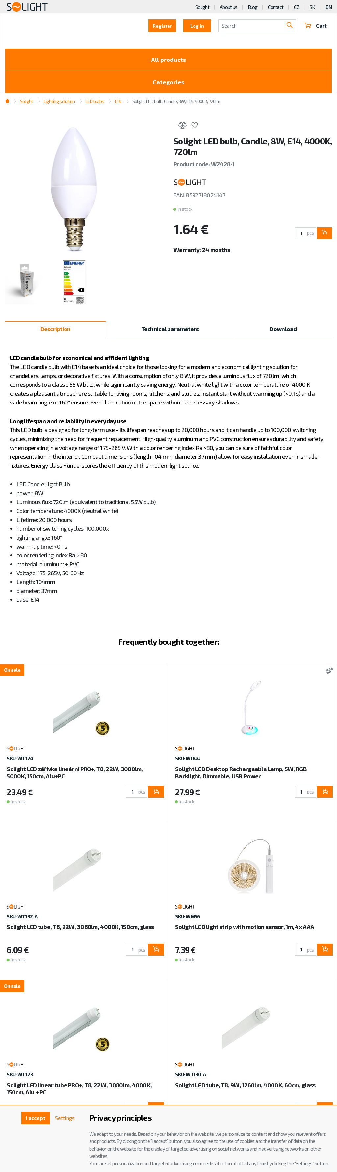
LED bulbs (95, 101)
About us (228, 7)
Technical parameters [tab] (170, 328)
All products (168, 59)
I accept (35, 1118)
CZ (296, 7)
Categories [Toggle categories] (168, 81)
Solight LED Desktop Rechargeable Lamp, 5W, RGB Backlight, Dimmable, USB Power (241, 772)
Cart (315, 25)
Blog (252, 7)
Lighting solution (59, 101)
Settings (65, 1118)
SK (312, 7)
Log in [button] (197, 26)
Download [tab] (283, 328)
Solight (202, 7)
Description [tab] (55, 328)
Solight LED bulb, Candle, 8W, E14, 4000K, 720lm (176, 101)
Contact (275, 7)
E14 (118, 101)
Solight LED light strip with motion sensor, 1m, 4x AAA (244, 926)
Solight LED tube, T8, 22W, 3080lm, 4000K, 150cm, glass (80, 926)
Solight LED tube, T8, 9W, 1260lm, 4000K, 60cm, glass (245, 1084)
